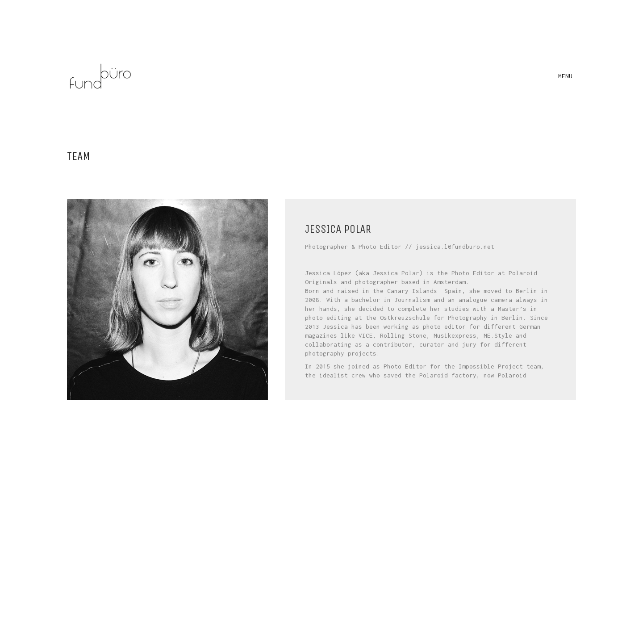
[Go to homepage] (100, 76)
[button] (567, 76)
